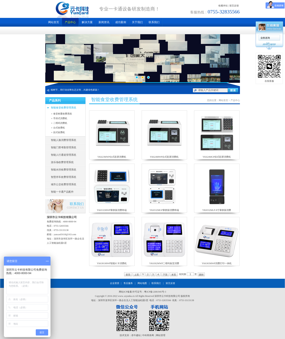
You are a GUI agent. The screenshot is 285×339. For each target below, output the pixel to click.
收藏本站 (223, 5)
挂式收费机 (59, 132)
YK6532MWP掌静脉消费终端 (112, 210)
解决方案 (87, 22)
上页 (136, 274)
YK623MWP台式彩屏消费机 (111, 157)
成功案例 (120, 22)
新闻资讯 (103, 22)
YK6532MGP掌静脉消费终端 (164, 210)
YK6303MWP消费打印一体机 (217, 263)
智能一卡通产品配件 (62, 191)
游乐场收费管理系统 (62, 162)
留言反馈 (234, 5)
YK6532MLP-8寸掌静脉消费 (216, 210)
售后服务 (128, 283)
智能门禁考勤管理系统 (63, 147)
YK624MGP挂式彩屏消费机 (217, 157)
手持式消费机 (60, 118)
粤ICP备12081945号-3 (155, 291)
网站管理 (160, 335)
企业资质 (114, 283)
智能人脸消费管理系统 (63, 140)
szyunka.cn (129, 296)
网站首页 (53, 22)
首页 (128, 274)
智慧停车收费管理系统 (63, 177)
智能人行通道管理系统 (63, 154)
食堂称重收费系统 (62, 113)
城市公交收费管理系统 (63, 184)
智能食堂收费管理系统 (63, 107)
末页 (173, 274)
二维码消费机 (60, 123)
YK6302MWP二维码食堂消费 (164, 263)
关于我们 (137, 22)
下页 (165, 274)
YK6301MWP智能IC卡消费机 (112, 263)
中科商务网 (148, 335)
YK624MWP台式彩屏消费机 (164, 157)
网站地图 (142, 283)
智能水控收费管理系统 (63, 169)
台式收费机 (59, 127)
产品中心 (70, 22)
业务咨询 (265, 38)
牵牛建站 (136, 335)
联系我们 (154, 22)
